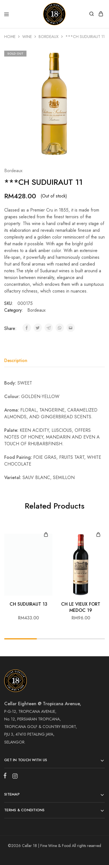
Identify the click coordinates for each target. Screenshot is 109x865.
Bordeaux (49, 36)
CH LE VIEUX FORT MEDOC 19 (80, 607)
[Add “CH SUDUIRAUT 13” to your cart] (46, 535)
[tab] (17, 360)
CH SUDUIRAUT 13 (28, 604)
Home (9, 36)
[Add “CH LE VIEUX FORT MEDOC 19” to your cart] (98, 535)
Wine (27, 36)
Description (15, 360)
